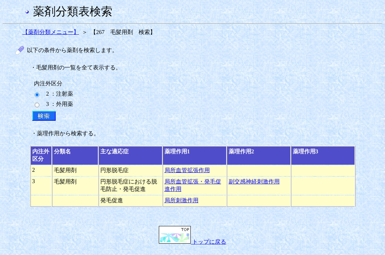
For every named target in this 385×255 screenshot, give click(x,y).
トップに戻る (192, 242)
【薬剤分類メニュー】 (50, 32)
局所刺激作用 (181, 200)
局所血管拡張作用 (187, 170)
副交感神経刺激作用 (254, 181)
